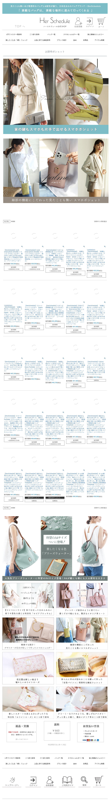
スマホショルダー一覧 (71, 34)
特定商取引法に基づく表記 (57, 744)
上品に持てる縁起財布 (42, 40)
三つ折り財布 (45, 758)
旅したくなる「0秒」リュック (17, 40)
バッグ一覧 (51, 34)
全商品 (85, 40)
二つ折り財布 (34, 34)
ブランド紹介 (61, 40)
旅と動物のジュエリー (96, 34)
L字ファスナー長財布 (14, 34)
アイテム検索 (99, 40)
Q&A (75, 40)
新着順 (13, 221)
